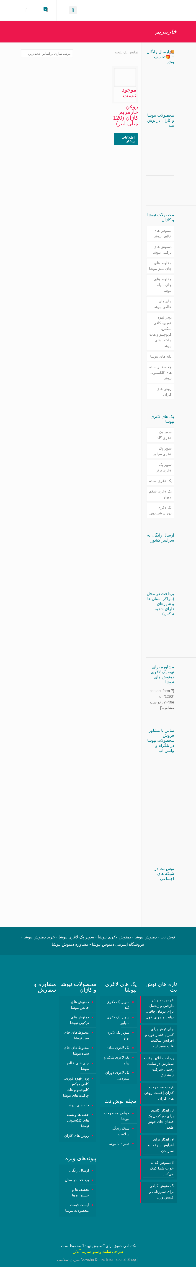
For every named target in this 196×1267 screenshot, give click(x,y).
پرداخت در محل (77, 1180)
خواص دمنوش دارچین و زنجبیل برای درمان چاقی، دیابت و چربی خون (160, 1008)
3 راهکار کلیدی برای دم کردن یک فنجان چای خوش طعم (160, 1118)
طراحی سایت (112, 1252)
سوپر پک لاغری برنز (164, 467)
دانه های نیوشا (161, 356)
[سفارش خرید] (47, 53)
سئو (96, 1252)
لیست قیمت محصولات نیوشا (77, 1207)
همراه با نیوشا (118, 1144)
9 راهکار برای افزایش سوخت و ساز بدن (161, 1145)
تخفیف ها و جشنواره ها (80, 1192)
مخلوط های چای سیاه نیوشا (163, 284)
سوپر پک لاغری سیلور (162, 451)
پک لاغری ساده (160, 481)
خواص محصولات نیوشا (116, 1116)
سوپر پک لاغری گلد (164, 435)
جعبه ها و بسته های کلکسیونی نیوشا (160, 372)
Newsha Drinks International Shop (108, 1260)
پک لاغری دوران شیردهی (160, 510)
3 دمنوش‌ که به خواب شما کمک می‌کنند (162, 1168)
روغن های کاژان (164, 391)
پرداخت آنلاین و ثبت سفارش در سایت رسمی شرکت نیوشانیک (159, 1066)
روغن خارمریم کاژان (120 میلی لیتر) (125, 114)
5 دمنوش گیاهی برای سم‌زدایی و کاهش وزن (161, 1191)
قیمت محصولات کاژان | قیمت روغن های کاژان (159, 1092)
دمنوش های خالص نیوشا (163, 233)
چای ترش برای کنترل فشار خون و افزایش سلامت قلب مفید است (159, 1037)
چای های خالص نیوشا (163, 304)
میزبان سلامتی (68, 1260)
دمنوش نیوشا (93, 1246)
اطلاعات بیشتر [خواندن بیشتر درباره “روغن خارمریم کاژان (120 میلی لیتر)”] (127, 139)
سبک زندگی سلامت (120, 1131)
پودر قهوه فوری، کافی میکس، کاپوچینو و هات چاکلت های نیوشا (160, 331)
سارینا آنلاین (81, 1252)
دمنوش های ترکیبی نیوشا (162, 249)
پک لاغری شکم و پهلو (160, 494)
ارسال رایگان (79, 1170)
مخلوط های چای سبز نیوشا (160, 266)
